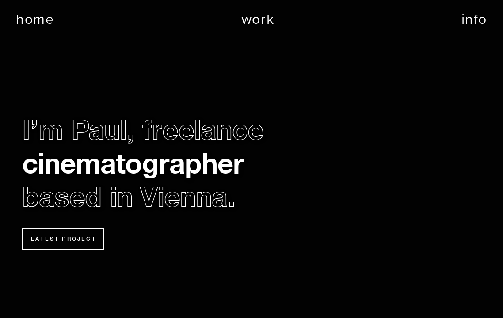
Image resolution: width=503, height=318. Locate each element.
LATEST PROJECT (63, 239)
